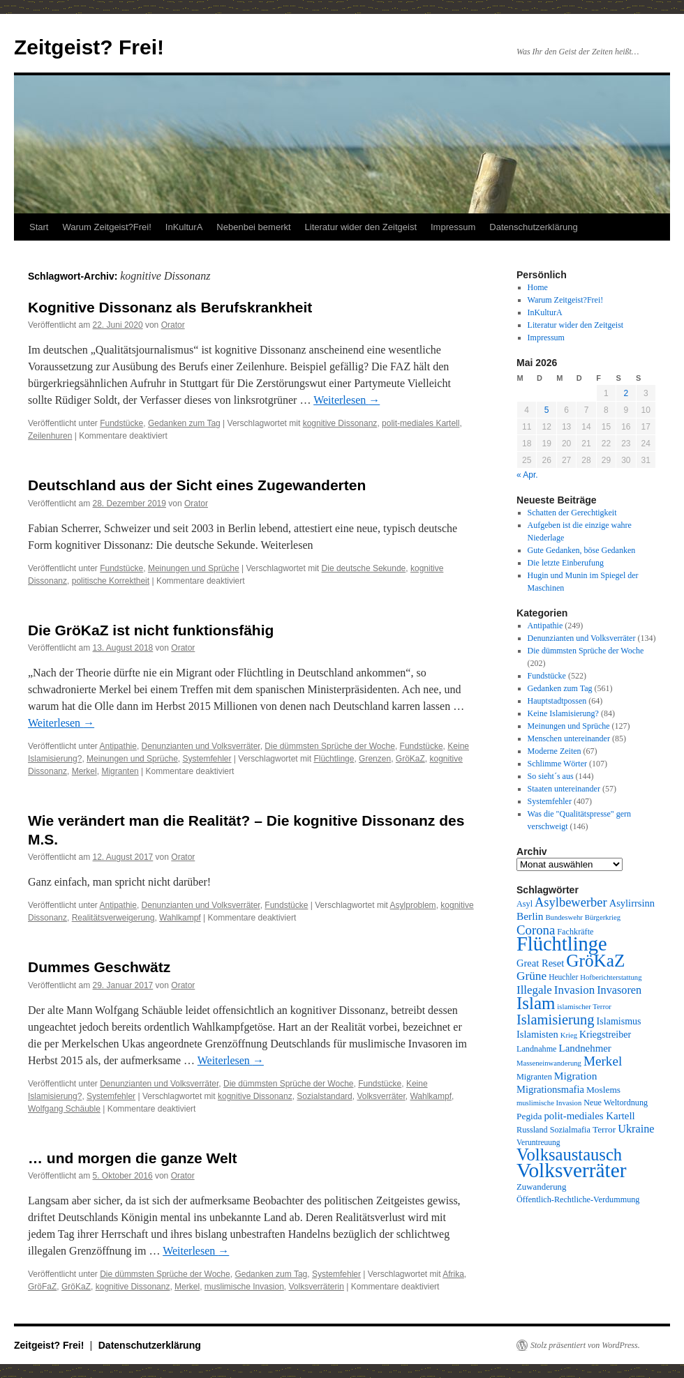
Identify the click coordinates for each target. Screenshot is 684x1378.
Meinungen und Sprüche (193, 568)
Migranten (119, 771)
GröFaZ (42, 1287)
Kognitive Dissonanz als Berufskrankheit (170, 307)
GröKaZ (410, 759)
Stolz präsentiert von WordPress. (585, 1345)
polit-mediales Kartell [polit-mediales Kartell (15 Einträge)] (589, 1115)
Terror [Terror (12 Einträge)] (604, 1129)
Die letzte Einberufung (566, 563)
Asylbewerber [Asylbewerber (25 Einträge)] (571, 902)
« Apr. (527, 475)
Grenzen (375, 759)
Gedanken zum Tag (184, 423)
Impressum (453, 227)
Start (38, 227)
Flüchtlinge (333, 759)
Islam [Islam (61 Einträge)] (535, 1003)
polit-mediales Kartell (420, 423)
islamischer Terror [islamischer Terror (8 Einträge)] (584, 1006)
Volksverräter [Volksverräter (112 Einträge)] (571, 1170)
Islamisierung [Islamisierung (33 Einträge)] (555, 1019)
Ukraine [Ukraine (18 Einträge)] (636, 1129)
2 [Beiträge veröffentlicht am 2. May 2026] (625, 393)
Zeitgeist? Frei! (89, 47)
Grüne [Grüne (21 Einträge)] (531, 976)
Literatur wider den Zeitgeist (361, 227)
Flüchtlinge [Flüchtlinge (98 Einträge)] (561, 944)
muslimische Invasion (244, 1287)
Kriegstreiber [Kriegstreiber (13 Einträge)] (605, 1034)
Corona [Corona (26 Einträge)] (535, 930)
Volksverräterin (316, 1287)
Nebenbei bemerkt (253, 227)
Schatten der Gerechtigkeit (572, 512)
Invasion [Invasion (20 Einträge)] (574, 990)
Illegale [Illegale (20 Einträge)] (534, 990)
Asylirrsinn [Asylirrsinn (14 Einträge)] (632, 903)
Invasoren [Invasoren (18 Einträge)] (619, 990)
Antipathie (118, 746)
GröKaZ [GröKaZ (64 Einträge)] (595, 960)
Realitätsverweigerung (113, 918)
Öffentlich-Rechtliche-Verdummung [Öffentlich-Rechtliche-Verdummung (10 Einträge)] (577, 1199)
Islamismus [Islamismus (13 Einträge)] (619, 1021)
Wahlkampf (180, 918)
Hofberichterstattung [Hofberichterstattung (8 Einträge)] (610, 977)
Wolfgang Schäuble (64, 1109)
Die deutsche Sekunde (364, 568)
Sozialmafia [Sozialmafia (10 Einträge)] (570, 1130)
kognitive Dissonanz (340, 423)
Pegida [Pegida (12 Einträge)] (529, 1116)
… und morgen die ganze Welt (132, 1158)
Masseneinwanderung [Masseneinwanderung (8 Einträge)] (548, 1063)
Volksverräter (381, 1096)
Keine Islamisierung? (563, 713)
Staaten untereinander (564, 789)
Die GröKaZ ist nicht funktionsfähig (151, 630)
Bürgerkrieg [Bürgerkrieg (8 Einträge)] (602, 917)
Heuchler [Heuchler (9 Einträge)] (563, 977)
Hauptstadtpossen (557, 701)
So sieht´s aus (551, 776)
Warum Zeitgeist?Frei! (106, 227)
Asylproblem (413, 905)
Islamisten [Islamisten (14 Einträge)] (537, 1034)
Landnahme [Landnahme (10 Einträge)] (536, 1049)
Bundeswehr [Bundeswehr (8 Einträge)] (564, 917)
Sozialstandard (324, 1096)
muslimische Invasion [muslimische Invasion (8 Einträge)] (548, 1103)
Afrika (453, 1274)
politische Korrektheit (110, 581)
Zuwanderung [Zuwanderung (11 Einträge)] (541, 1187)
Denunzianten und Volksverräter (201, 746)
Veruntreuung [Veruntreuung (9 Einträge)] (538, 1142)
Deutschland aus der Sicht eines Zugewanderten (197, 485)
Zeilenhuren (50, 436)
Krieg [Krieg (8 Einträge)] (568, 1035)
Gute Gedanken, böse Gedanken (582, 550)
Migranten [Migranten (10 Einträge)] (534, 1077)
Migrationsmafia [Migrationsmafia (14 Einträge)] (550, 1089)
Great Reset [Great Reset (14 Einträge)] (540, 963)
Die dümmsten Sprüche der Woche (330, 746)
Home (538, 287)
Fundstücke (121, 423)
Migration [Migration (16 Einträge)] (575, 1076)
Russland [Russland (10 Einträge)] (532, 1130)
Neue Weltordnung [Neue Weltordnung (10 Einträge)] (615, 1102)
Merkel (84, 771)
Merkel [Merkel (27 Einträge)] (602, 1061)
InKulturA (183, 227)
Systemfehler (206, 759)
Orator (173, 325)
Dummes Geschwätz (99, 967)
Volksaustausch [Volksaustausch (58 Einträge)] (569, 1154)
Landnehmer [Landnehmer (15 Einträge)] (585, 1048)
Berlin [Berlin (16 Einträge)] (530, 916)
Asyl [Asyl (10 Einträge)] (524, 904)
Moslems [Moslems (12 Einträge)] (603, 1089)
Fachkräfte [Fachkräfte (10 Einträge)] (575, 932)
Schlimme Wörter (557, 763)
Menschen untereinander (569, 738)
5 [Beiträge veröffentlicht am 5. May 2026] (546, 410)
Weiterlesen (346, 400)
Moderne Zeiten (554, 751)
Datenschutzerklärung (533, 227)
